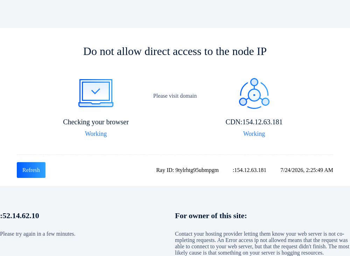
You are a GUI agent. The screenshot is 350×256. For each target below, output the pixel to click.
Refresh (31, 170)
